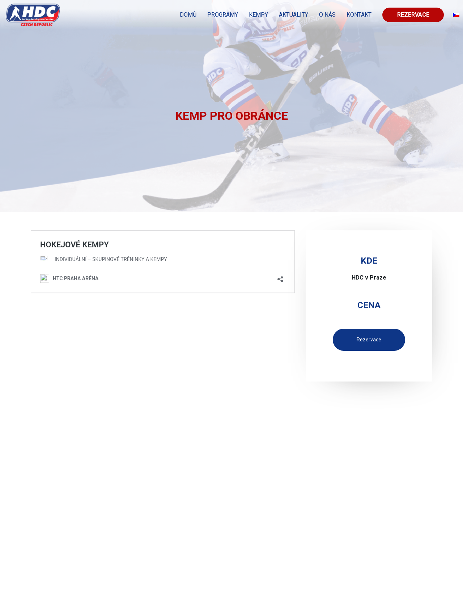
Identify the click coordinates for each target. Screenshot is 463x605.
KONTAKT (359, 14)
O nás (327, 14)
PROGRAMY (222, 14)
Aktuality (293, 14)
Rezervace (413, 14)
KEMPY (258, 14)
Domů (188, 14)
